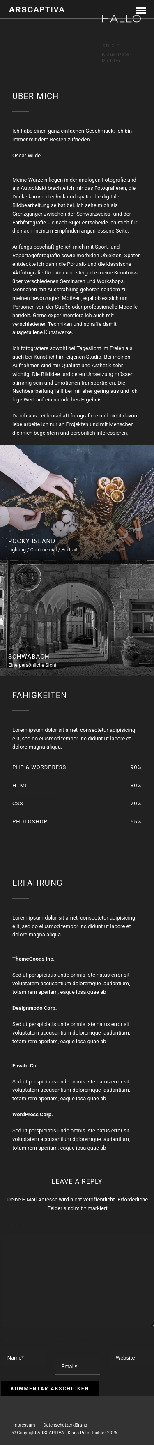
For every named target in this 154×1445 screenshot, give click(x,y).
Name (10, 1341)
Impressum (23, 1425)
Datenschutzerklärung (65, 1425)
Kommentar (19, 1226)
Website (121, 1341)
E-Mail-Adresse (76, 1345)
